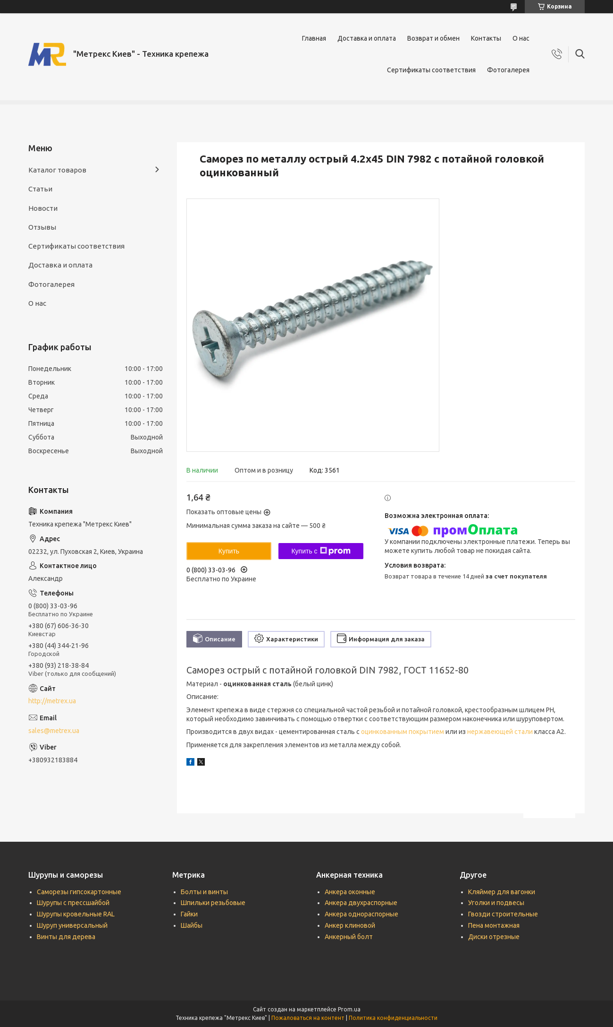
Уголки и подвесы (496, 902)
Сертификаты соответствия (431, 70)
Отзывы (42, 227)
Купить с (320, 551)
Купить (228, 551)
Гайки (189, 914)
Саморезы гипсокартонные (79, 892)
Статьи (40, 189)
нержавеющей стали (500, 731)
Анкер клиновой (350, 925)
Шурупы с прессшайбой (73, 902)
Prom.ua (349, 1009)
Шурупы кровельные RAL (76, 914)
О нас (520, 38)
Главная (314, 38)
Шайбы (191, 925)
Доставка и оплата (366, 38)
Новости (43, 208)
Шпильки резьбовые (213, 902)
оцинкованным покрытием (402, 731)
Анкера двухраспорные (361, 902)
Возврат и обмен (433, 38)
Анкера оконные (350, 892)
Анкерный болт (349, 937)
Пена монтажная (494, 925)
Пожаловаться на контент (307, 1018)
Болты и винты (204, 892)
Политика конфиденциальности (393, 1018)
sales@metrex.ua (53, 730)
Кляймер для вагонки (501, 892)
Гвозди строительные (503, 914)
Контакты (486, 38)
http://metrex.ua (52, 701)
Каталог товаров (57, 170)
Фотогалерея (508, 70)
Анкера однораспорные (361, 914)
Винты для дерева (66, 937)
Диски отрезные (494, 937)
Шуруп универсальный (72, 925)
